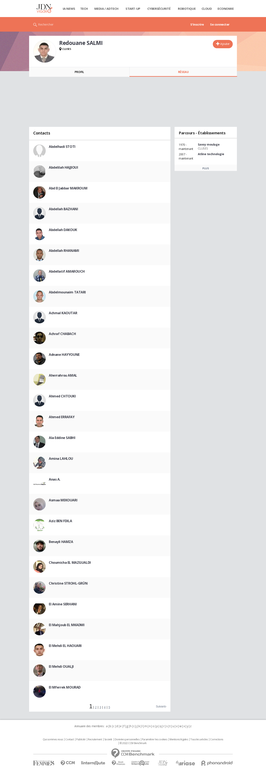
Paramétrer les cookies (154, 739)
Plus (205, 168)
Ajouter (225, 44)
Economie (226, 8)
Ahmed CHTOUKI (62, 396)
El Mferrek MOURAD (65, 687)
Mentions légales (179, 739)
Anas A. (54, 479)
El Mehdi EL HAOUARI (65, 645)
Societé (108, 739)
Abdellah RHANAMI (64, 250)
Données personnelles (127, 739)
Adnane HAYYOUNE (64, 354)
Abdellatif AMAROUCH (67, 271)
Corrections (216, 739)
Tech (84, 8)
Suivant (160, 706)
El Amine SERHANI (63, 604)
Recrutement (95, 739)
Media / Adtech (106, 8)
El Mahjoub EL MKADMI (67, 625)
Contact (69, 739)
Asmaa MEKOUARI (63, 500)
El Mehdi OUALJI (61, 666)
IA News (69, 8)
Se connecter (220, 24)
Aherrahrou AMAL (63, 375)
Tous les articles (199, 739)
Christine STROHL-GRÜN (68, 583)
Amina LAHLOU (61, 458)
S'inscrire (197, 24)
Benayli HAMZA (61, 541)
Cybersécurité (159, 8)
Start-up (133, 8)
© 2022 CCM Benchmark (133, 743)
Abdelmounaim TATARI (67, 292)
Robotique (187, 8)
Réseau (183, 72)
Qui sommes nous (53, 739)
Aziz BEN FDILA (60, 521)
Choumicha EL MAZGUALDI (70, 562)
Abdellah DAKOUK (63, 230)
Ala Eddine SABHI (62, 437)
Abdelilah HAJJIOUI (63, 167)
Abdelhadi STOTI (62, 146)
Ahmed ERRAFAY (62, 417)
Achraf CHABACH (62, 333)
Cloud (207, 8)
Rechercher (46, 24)
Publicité (80, 739)
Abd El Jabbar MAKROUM (68, 188)
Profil (79, 72)
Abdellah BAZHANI (63, 209)
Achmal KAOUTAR (63, 313)
